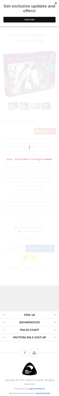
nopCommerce (37, 388)
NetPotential (43, 393)
